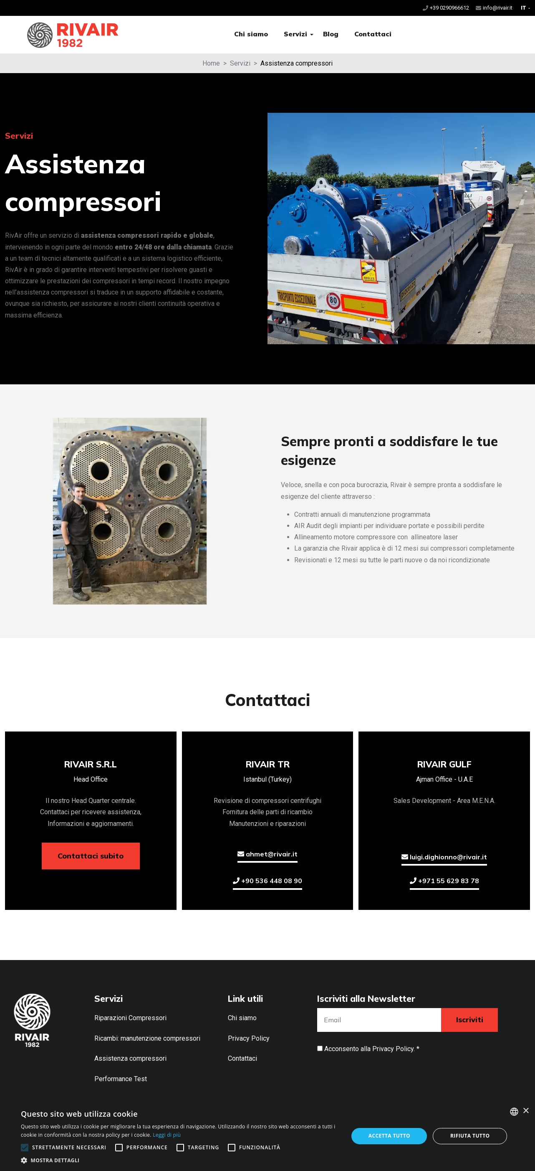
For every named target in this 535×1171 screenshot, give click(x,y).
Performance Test (120, 1079)
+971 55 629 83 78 (444, 880)
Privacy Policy (249, 1038)
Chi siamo (251, 34)
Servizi (295, 34)
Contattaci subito (91, 856)
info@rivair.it (497, 8)
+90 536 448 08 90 (267, 880)
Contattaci (372, 34)
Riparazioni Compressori (130, 1018)
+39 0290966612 (449, 8)
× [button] (525, 1111)
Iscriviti (469, 1019)
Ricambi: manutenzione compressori (147, 1038)
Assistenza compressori (130, 1058)
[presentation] (380, 1075)
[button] (311, 34)
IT (524, 8)
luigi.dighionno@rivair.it (444, 857)
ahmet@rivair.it (267, 854)
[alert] (267, 1136)
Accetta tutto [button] (389, 1135)
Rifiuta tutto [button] (470, 1135)
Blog (330, 34)
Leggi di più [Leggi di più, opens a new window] (167, 1134)
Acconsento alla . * (371, 1049)
